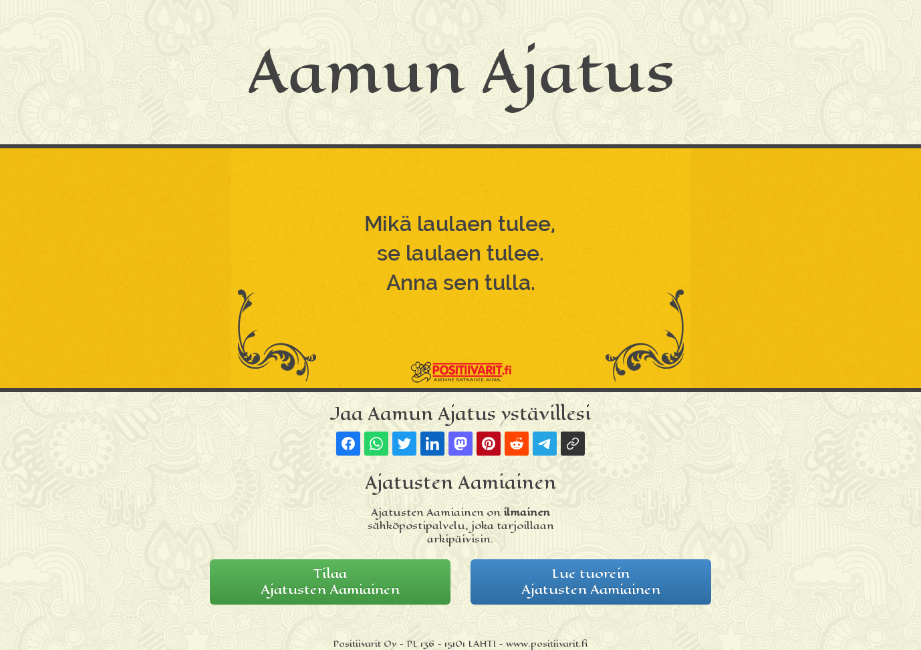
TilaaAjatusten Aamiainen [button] (330, 581)
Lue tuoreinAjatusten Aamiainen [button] (590, 581)
